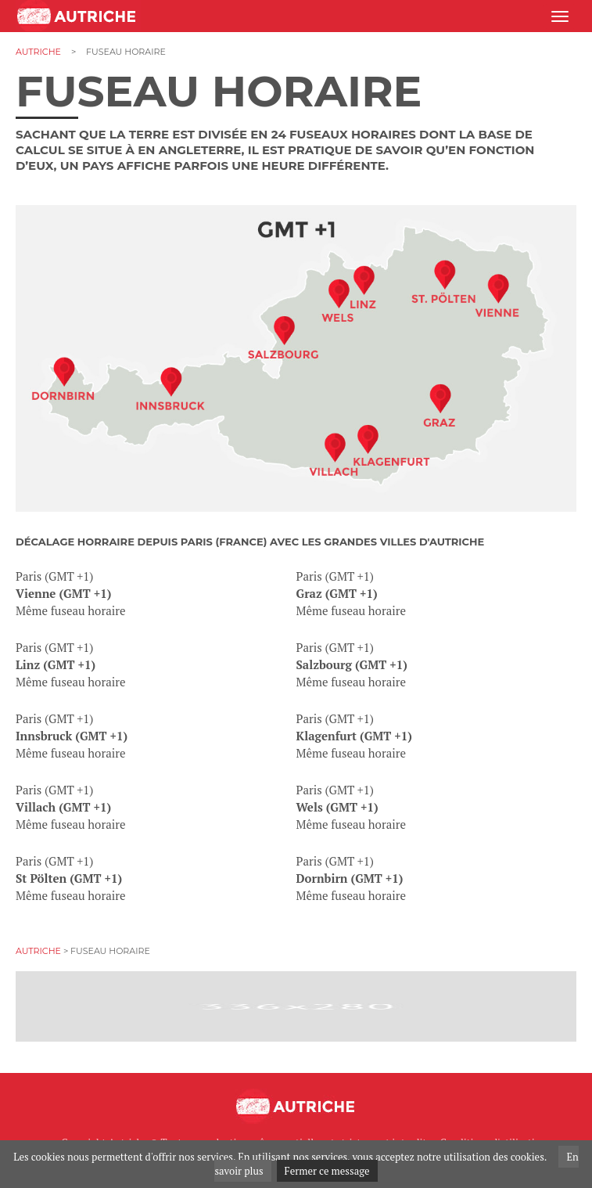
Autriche (38, 51)
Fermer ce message (327, 1171)
